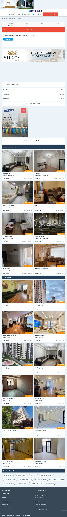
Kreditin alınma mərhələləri (41, 509)
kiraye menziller (9, 483)
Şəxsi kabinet (27, 14)
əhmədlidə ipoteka (26, 479)
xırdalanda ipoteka (10, 479)
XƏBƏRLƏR (5, 494)
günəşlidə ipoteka (41, 479)
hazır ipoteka (8, 475)
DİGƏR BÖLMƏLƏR (8, 502)
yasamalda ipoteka (47, 475)
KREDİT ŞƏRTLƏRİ (40, 502)
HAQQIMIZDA (6, 490)
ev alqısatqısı (50, 483)
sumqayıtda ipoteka (57, 479)
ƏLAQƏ (4, 497)
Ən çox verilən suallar (40, 497)
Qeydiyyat (38, 14)
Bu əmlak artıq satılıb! (34, 29)
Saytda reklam (5, 504)
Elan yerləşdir (51, 14)
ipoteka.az (26, 515)
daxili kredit (33, 475)
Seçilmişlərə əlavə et (34, 103)
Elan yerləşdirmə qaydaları (41, 495)
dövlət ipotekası (21, 475)
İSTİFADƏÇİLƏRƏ (40, 490)
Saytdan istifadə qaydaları (8, 507)
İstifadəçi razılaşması (39, 492)
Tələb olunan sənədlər (40, 507)
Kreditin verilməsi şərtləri (40, 504)
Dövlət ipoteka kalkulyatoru (33, 141)
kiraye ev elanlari (23, 483)
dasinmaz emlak (37, 483)
